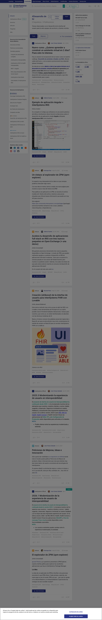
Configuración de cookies (76, 613)
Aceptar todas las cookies (76, 617)
